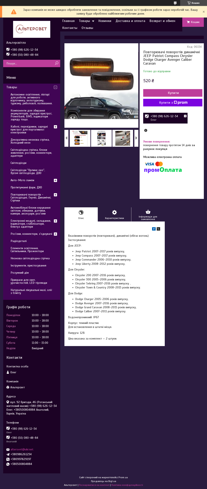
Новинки (104, 21)
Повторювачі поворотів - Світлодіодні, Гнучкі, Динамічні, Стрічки (31, 197)
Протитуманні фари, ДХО (26, 187)
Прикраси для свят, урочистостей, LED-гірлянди (29, 281)
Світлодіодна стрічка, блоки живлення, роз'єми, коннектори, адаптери (31, 153)
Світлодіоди (18, 163)
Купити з (173, 103)
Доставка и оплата (130, 21)
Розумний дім (20, 272)
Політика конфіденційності (127, 485)
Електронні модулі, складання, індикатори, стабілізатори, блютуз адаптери (31, 223)
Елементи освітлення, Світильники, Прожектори (27, 249)
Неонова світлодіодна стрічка (30, 258)
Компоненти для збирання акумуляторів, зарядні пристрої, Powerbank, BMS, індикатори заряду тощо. (31, 115)
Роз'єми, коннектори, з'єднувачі (31, 234)
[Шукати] (56, 63)
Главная (68, 21)
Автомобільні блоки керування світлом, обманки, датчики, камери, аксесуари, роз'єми (30, 210)
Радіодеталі (19, 241)
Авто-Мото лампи (22, 180)
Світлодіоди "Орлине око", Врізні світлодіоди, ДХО (28, 171)
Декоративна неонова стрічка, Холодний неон (30, 141)
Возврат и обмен (162, 21)
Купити (173, 93)
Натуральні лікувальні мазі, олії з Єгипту (31, 291)
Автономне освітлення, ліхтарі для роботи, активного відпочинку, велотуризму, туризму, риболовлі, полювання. (31, 99)
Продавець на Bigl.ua (103, 481)
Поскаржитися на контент (94, 485)
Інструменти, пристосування (28, 265)
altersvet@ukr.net (22, 449)
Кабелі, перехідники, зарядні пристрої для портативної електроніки (29, 129)
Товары (84, 21)
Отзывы (87, 28)
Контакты (69, 28)
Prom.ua (123, 477)
